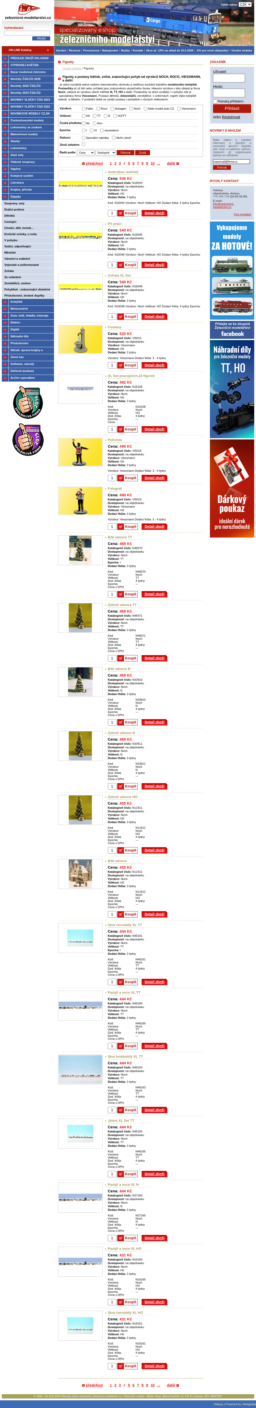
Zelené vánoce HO (123, 797)
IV (95, 130)
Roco (104, 108)
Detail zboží (154, 213)
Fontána (114, 327)
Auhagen (120, 108)
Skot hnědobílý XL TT (125, 1056)
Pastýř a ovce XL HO (124, 1249)
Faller (89, 108)
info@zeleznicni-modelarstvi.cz (223, 205)
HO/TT (122, 115)
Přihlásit (232, 108)
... (158, 163)
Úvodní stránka (71, 68)
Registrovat (231, 117)
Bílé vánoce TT (120, 537)
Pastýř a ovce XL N (123, 1184)
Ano (99, 123)
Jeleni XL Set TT (121, 1120)
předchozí (94, 163)
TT (99, 115)
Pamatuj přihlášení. (231, 101)
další (171, 163)
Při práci (115, 224)
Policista (115, 440)
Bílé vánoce (117, 861)
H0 (88, 115)
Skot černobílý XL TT (125, 925)
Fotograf (115, 488)
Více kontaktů (242, 214)
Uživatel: (220, 72)
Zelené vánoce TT (122, 605)
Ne (88, 123)
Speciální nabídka (97, 137)
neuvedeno (111, 130)
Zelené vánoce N (121, 733)
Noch (137, 108)
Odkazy (218, 1404)
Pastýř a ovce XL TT (124, 992)
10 (153, 163)
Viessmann (189, 108)
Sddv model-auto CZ (161, 108)
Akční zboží (123, 137)
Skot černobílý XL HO (125, 1313)
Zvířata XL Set (119, 275)
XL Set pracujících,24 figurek (131, 376)
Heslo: (218, 87)
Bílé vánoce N (119, 669)
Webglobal (249, 1404)
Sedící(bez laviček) (123, 172)
